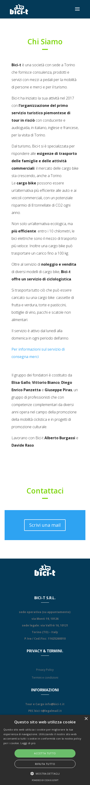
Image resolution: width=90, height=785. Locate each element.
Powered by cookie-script (45, 780)
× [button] (86, 719)
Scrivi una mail (45, 525)
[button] (45, 773)
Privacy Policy (45, 670)
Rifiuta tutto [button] (45, 764)
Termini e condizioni (45, 678)
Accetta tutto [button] (45, 753)
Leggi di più (27, 743)
